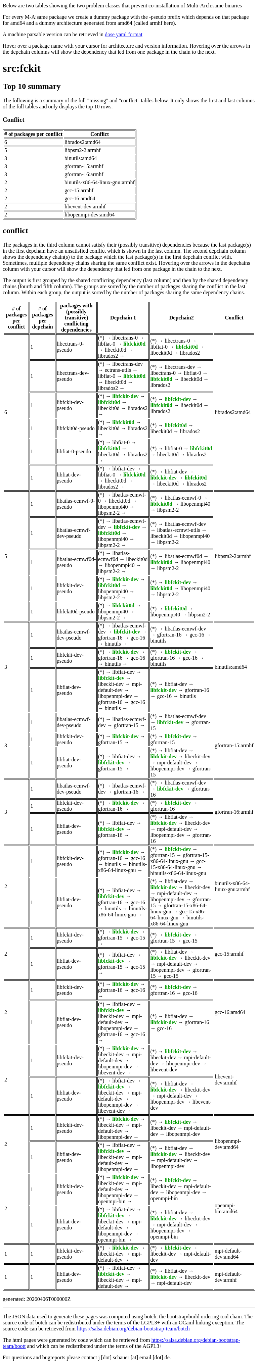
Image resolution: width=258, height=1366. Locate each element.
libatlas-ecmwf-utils (178, 530)
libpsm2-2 (109, 513)
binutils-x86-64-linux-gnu (122, 867)
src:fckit (22, 68)
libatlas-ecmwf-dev (185, 524)
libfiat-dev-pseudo (69, 478)
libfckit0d (134, 344)
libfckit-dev (125, 396)
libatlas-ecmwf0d (114, 556)
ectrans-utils (118, 370)
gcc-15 (138, 938)
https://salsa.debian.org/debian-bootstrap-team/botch (133, 1328)
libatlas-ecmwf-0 (183, 498)
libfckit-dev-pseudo (70, 405)
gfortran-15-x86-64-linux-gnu (179, 858)
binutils (113, 644)
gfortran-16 (110, 638)
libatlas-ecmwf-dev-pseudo (73, 533)
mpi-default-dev (120, 687)
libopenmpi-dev (115, 696)
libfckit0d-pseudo (76, 428)
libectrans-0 (125, 338)
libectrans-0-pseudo (70, 347)
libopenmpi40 (113, 507)
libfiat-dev (123, 468)
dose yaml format (123, 34)
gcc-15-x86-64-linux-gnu (177, 864)
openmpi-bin (112, 1201)
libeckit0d (115, 350)
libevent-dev (111, 1072)
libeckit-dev (111, 684)
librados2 (108, 356)
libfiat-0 (107, 344)
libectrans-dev (127, 364)
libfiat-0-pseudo (74, 451)
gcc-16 (138, 638)
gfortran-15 (126, 725)
